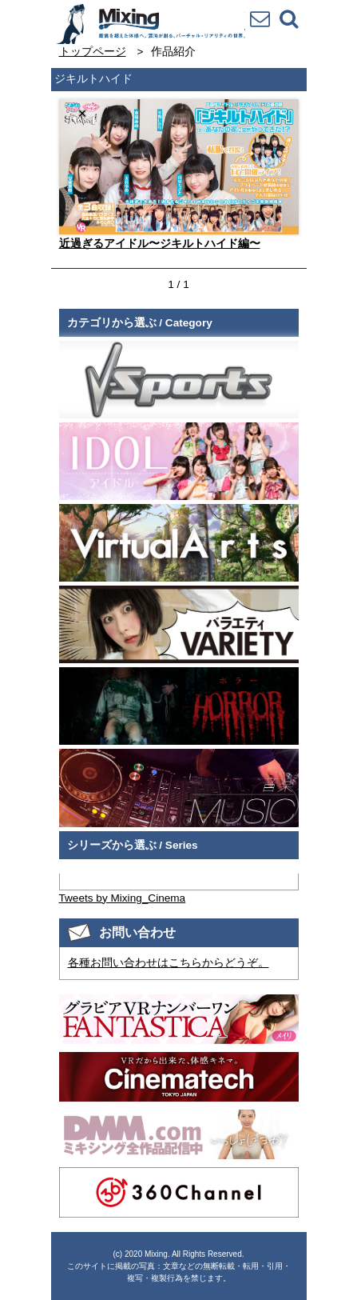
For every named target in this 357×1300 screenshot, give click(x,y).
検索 (288, 18)
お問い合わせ (259, 18)
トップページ (92, 52)
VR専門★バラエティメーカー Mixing (150, 24)
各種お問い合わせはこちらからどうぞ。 (168, 963)
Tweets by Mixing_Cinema (122, 898)
